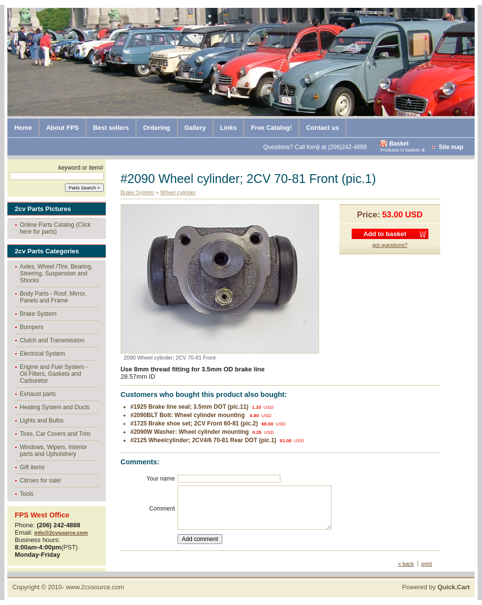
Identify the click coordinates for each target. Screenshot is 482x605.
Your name (161, 478)
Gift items (32, 467)
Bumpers (31, 327)
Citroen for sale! (40, 480)
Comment (162, 508)
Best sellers (111, 127)
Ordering (156, 127)
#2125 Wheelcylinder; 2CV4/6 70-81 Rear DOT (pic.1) (203, 440)
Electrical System (42, 353)
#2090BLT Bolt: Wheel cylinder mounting (188, 415)
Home (23, 127)
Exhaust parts (38, 394)
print (427, 564)
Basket (398, 143)
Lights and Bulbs (41, 420)
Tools (26, 493)
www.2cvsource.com (95, 587)
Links (228, 127)
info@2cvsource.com (61, 533)
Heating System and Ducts (55, 407)
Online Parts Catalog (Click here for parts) (55, 228)
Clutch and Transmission (52, 340)
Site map (451, 147)
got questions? (390, 245)
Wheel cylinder (178, 192)
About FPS (62, 127)
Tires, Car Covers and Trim (55, 433)
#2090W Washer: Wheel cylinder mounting (189, 431)
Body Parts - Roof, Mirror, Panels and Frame (53, 297)
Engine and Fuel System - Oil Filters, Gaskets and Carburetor (54, 373)
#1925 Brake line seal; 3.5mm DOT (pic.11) (189, 406)
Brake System (38, 313)
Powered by (436, 587)
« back (406, 564)
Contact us (322, 127)
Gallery (195, 127)
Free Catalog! (271, 127)
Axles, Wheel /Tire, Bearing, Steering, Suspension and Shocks (56, 273)
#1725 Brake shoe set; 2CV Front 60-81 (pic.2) (194, 423)
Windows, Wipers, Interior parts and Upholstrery (53, 450)
